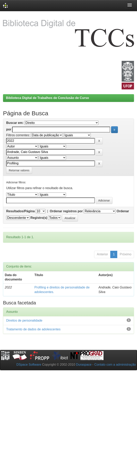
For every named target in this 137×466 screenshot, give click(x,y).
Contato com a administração (115, 364)
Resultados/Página (20, 211)
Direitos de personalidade (24, 320)
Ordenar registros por (66, 211)
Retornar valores (19, 170)
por (8, 129)
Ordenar (123, 211)
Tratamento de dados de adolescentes (33, 329)
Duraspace (83, 364)
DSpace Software (28, 364)
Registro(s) (38, 217)
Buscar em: (15, 122)
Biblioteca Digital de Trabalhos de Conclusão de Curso (47, 98)
